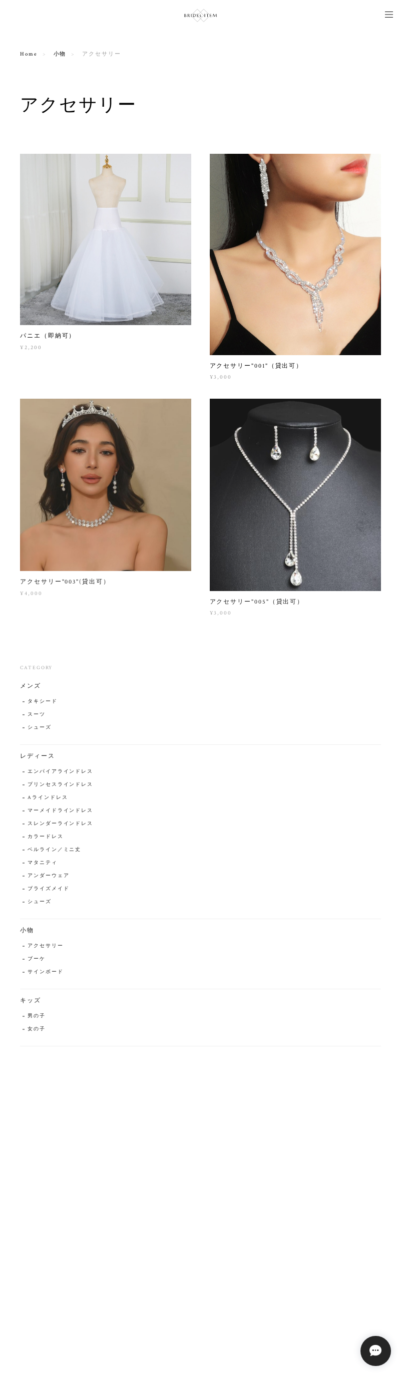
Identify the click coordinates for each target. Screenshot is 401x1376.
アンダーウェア (48, 879)
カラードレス (46, 840)
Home (29, 54)
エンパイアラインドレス (60, 774)
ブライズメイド (48, 892)
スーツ (37, 717)
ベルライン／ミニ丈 (54, 853)
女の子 (37, 1032)
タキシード (43, 704)
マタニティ (43, 866)
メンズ (30, 689)
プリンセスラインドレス (60, 787)
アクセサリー (46, 949)
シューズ (40, 730)
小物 (60, 54)
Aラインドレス (48, 800)
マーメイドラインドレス (60, 813)
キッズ (30, 1003)
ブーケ (37, 962)
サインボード (46, 975)
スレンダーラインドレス (60, 826)
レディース (37, 759)
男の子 (37, 1019)
